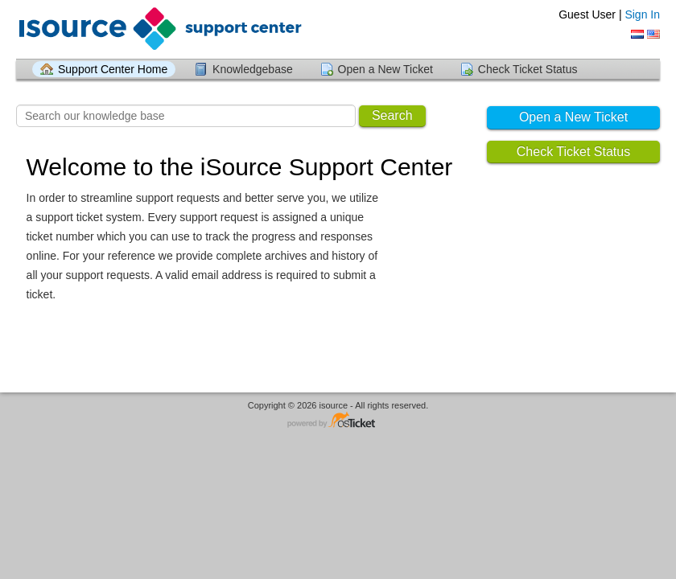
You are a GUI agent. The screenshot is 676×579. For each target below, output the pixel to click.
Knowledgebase (252, 69)
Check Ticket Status (528, 69)
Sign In (642, 14)
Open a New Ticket (385, 69)
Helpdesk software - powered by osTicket (338, 421)
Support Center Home (112, 69)
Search (392, 115)
